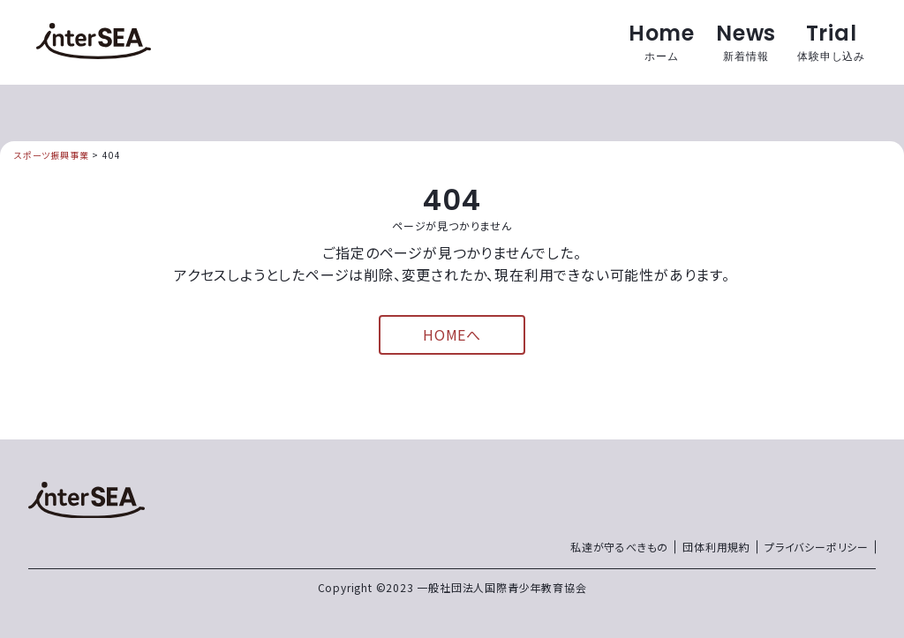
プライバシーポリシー (817, 546)
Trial (831, 42)
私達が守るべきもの (619, 546)
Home (662, 42)
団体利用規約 (716, 546)
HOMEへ (452, 334)
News (746, 42)
